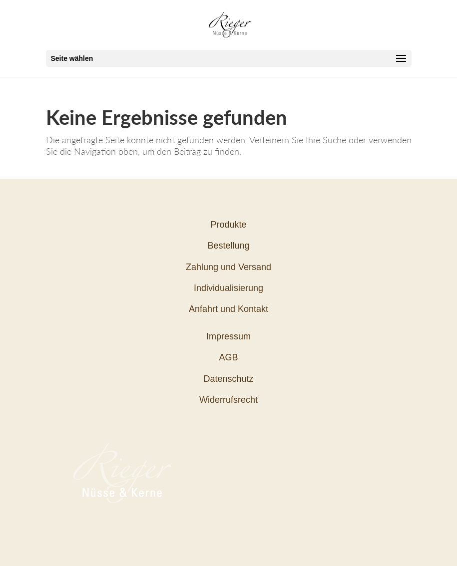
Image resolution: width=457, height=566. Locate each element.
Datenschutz (228, 379)
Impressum (228, 336)
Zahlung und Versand (228, 267)
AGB (228, 357)
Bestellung (228, 246)
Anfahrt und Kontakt (228, 309)
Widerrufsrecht (228, 400)
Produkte (228, 225)
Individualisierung (228, 288)
